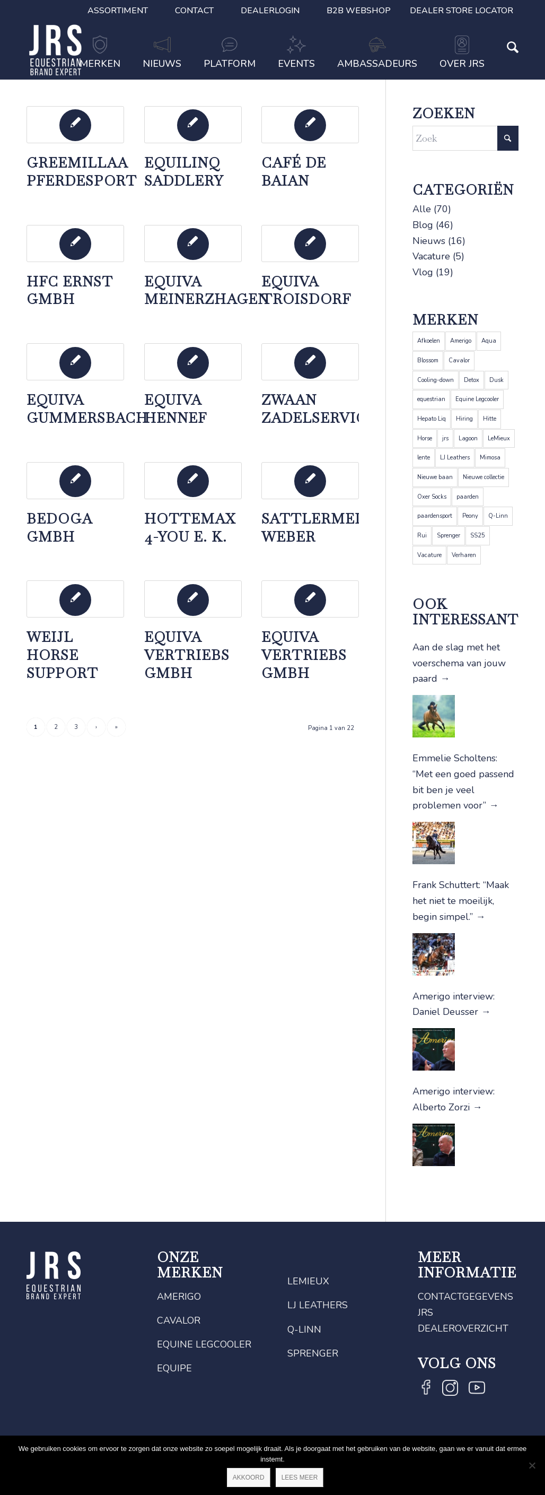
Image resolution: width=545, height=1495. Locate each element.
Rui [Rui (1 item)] (422, 536)
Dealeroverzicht (463, 1328)
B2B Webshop (359, 10)
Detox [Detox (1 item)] (471, 380)
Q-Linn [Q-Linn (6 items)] (498, 516)
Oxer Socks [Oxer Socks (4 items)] (431, 497)
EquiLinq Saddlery (183, 172)
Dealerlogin (270, 10)
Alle (421, 209)
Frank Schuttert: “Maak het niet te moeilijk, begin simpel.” (460, 901)
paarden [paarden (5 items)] (467, 497)
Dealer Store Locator (461, 10)
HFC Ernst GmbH (69, 291)
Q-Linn (304, 1329)
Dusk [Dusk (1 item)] (496, 380)
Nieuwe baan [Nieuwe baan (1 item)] (435, 477)
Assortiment (117, 10)
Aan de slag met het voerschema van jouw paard (459, 663)
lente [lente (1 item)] (423, 458)
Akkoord (249, 1477)
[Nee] (531, 1465)
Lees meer (300, 1477)
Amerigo (179, 1296)
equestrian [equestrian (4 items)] (431, 399)
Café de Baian (293, 172)
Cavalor (178, 1320)
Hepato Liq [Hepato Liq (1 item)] (431, 419)
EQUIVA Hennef (175, 409)
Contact (194, 10)
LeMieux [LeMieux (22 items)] (499, 438)
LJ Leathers (317, 1305)
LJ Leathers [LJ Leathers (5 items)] (455, 458)
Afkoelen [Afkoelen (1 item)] (428, 341)
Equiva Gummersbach (87, 409)
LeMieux (308, 1281)
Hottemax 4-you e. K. (189, 528)
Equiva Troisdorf (306, 291)
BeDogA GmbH (59, 528)
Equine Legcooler (204, 1344)
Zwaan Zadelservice (318, 409)
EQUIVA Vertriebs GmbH (187, 655)
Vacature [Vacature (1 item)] (429, 555)
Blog (422, 225)
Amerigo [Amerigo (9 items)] (460, 341)
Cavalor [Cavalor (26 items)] (459, 360)
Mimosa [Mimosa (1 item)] (490, 458)
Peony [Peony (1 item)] (470, 516)
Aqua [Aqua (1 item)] (488, 341)
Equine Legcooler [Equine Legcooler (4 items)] (477, 399)
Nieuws (428, 240)
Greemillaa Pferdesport (82, 172)
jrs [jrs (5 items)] (445, 438)
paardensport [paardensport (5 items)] (434, 516)
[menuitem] (118, 10)
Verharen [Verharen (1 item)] (464, 555)
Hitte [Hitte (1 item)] (489, 419)
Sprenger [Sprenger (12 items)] (448, 536)
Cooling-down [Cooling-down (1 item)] (435, 380)
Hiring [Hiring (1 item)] (464, 419)
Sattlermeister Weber (330, 528)
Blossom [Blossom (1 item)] (427, 360)
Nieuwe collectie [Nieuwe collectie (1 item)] (483, 477)
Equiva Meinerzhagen (206, 291)
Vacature (431, 256)
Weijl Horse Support (62, 655)
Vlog (422, 272)
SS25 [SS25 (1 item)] (477, 536)
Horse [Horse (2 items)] (424, 438)
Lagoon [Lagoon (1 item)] (468, 438)
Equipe (174, 1368)
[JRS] (56, 50)
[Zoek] (507, 65)
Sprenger (312, 1353)
